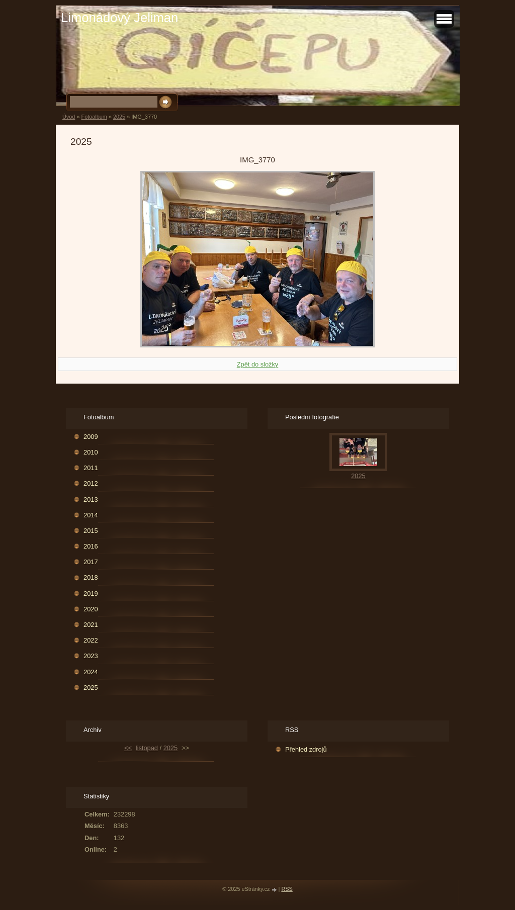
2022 (90, 640)
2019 (90, 593)
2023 (90, 656)
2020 (90, 609)
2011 (90, 468)
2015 (90, 530)
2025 (119, 117)
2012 (90, 483)
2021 (90, 624)
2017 (90, 562)
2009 (90, 436)
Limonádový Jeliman (119, 18)
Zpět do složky (258, 364)
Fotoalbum (94, 117)
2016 (90, 546)
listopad (147, 748)
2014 (90, 515)
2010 (90, 452)
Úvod (68, 117)
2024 (90, 672)
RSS (286, 889)
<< (128, 748)
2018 (90, 577)
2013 (90, 499)
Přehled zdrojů (306, 749)
